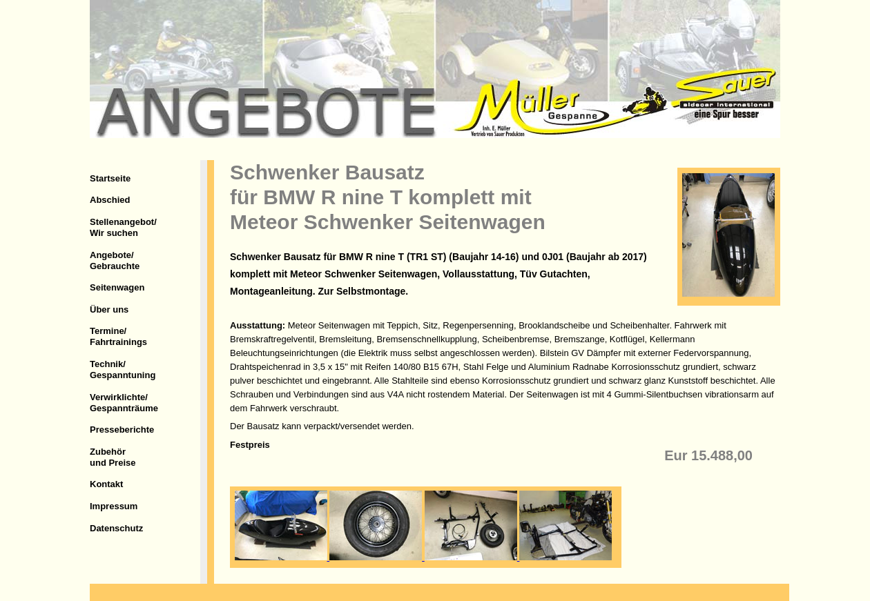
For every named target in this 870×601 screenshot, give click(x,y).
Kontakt (106, 484)
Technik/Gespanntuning (122, 369)
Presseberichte (122, 429)
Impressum (113, 506)
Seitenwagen (117, 287)
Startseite (110, 178)
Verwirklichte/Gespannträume (124, 402)
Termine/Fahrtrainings (118, 336)
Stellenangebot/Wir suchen (123, 227)
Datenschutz (116, 528)
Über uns (109, 309)
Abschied (110, 200)
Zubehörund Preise (112, 457)
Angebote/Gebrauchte (114, 260)
